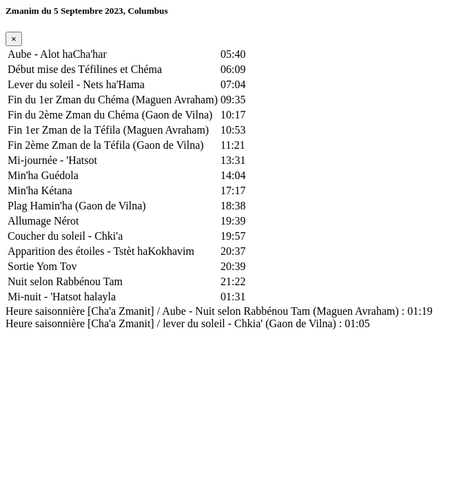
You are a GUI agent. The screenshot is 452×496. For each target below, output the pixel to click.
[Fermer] (14, 39)
